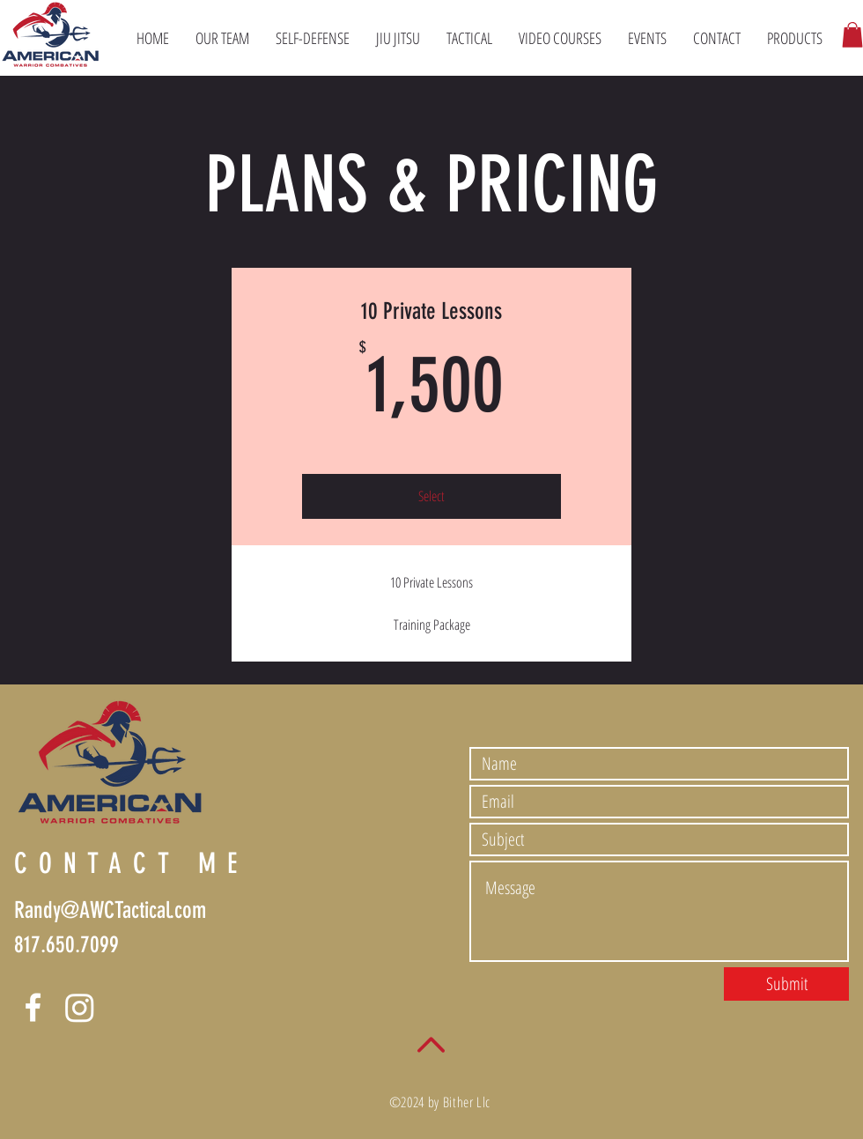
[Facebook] (33, 1007)
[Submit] (786, 984)
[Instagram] (80, 1007)
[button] (852, 35)
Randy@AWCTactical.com (110, 910)
